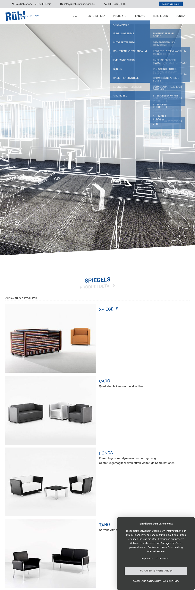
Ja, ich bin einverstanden (156, 570)
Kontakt (181, 16)
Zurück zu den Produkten (21, 298)
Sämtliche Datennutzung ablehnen (156, 581)
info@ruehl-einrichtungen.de (79, 4)
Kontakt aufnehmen (171, 4)
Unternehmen (97, 16)
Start (76, 16)
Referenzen (160, 16)
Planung (139, 16)
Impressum (147, 558)
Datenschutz (163, 558)
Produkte (119, 16)
